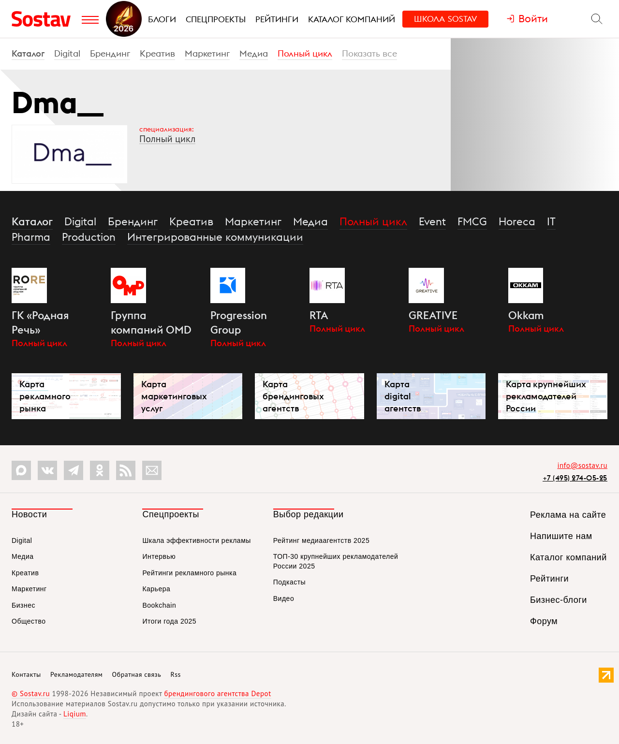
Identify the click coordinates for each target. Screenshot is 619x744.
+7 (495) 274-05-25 (575, 477)
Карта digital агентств (402, 396)
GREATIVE (433, 315)
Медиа (253, 53)
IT (551, 221)
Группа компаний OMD (151, 322)
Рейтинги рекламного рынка (189, 573)
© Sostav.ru (31, 693)
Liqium (74, 713)
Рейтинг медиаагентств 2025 (321, 540)
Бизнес (23, 605)
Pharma (31, 237)
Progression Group (238, 322)
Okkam (526, 315)
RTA (319, 315)
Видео (283, 598)
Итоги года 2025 (169, 621)
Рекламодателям (76, 674)
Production (89, 237)
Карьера (156, 589)
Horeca (517, 221)
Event (432, 221)
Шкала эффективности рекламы (196, 540)
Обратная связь (137, 674)
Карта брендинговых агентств (293, 396)
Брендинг (110, 53)
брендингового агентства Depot (217, 693)
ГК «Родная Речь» (40, 322)
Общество (29, 621)
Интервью (159, 556)
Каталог (28, 53)
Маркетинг (207, 53)
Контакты (26, 674)
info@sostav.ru (582, 465)
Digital (67, 53)
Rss (176, 674)
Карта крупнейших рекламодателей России (546, 396)
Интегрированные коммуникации (215, 237)
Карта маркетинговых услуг (174, 396)
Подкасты (289, 582)
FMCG (472, 221)
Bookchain (159, 605)
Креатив (157, 53)
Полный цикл (305, 53)
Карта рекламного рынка (45, 396)
